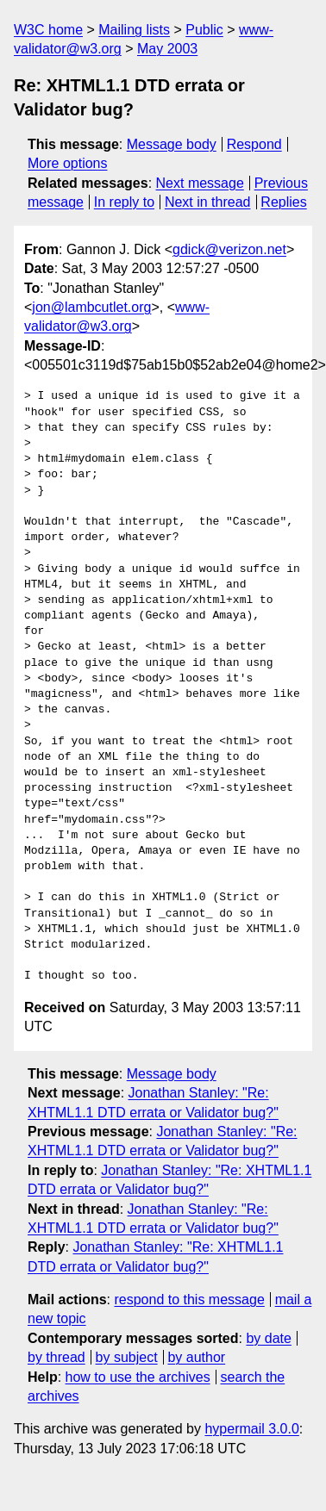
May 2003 (167, 48)
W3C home (48, 29)
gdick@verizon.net (229, 249)
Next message (200, 183)
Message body (171, 144)
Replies (283, 202)
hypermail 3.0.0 (251, 1428)
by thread (56, 1357)
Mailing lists (134, 29)
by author (196, 1357)
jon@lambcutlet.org (91, 307)
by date (268, 1338)
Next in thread (208, 202)
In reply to (124, 202)
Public (204, 29)
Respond (254, 144)
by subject (127, 1357)
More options (68, 163)
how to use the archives (138, 1377)
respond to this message (189, 1299)
